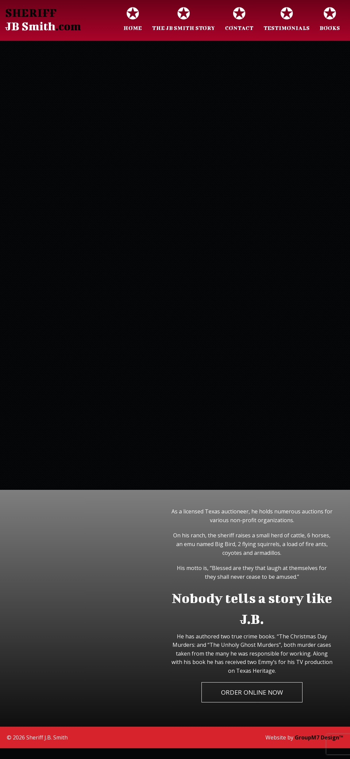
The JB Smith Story (183, 19)
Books (330, 19)
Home (132, 19)
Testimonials (286, 19)
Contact (239, 19)
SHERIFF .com (43, 19)
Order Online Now (252, 692)
